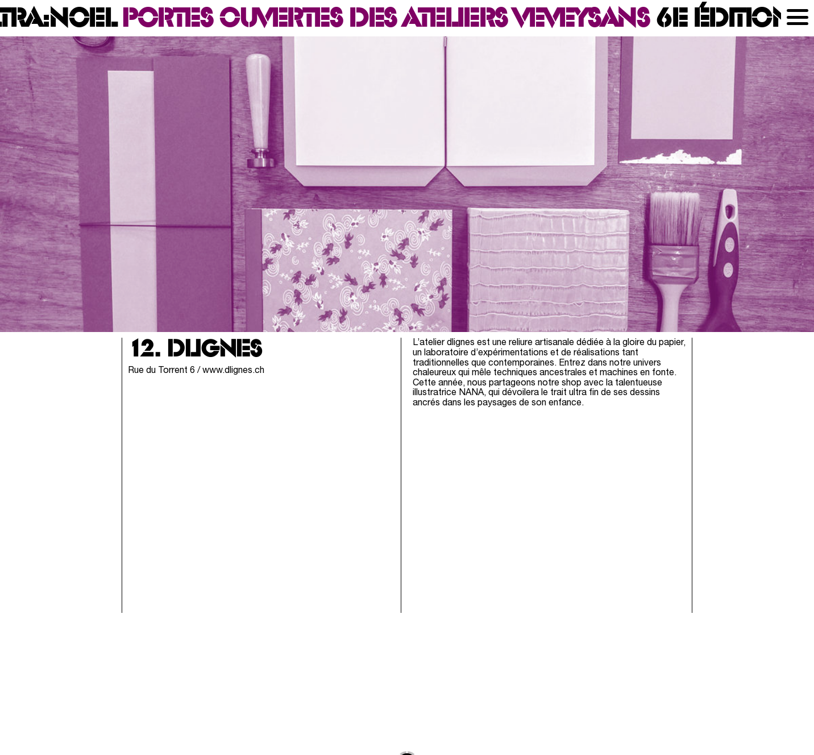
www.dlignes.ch (233, 371)
